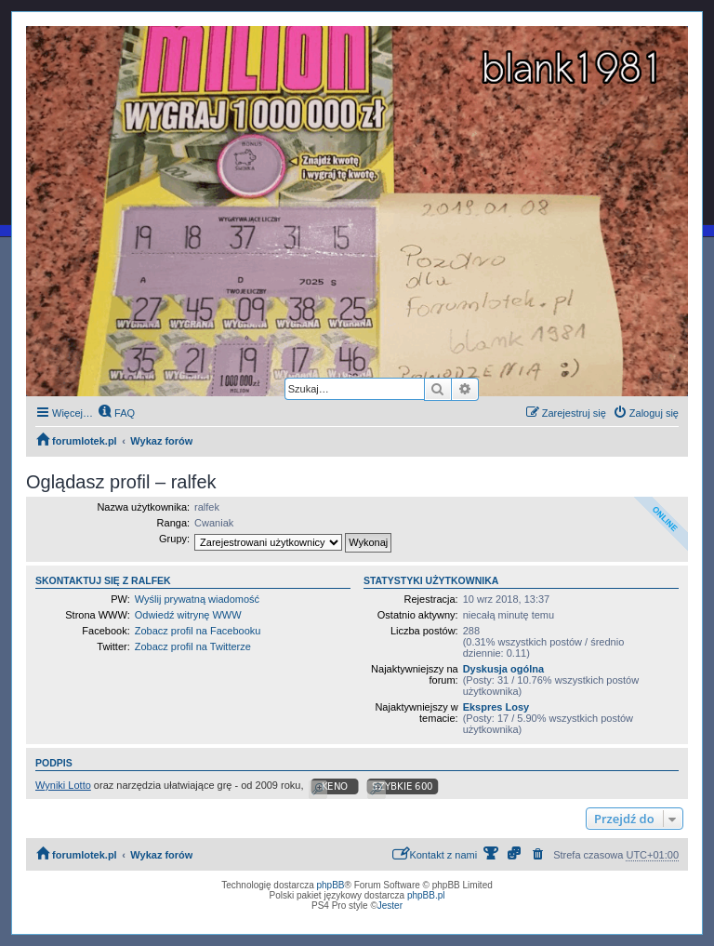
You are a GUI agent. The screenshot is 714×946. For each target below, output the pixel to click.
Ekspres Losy (496, 707)
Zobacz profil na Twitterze (193, 646)
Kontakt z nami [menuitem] (434, 853)
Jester (390, 905)
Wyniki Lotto (63, 785)
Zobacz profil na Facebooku (198, 630)
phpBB (331, 885)
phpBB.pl (426, 895)
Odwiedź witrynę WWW (188, 614)
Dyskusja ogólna (503, 668)
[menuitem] (116, 413)
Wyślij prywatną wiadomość (197, 599)
